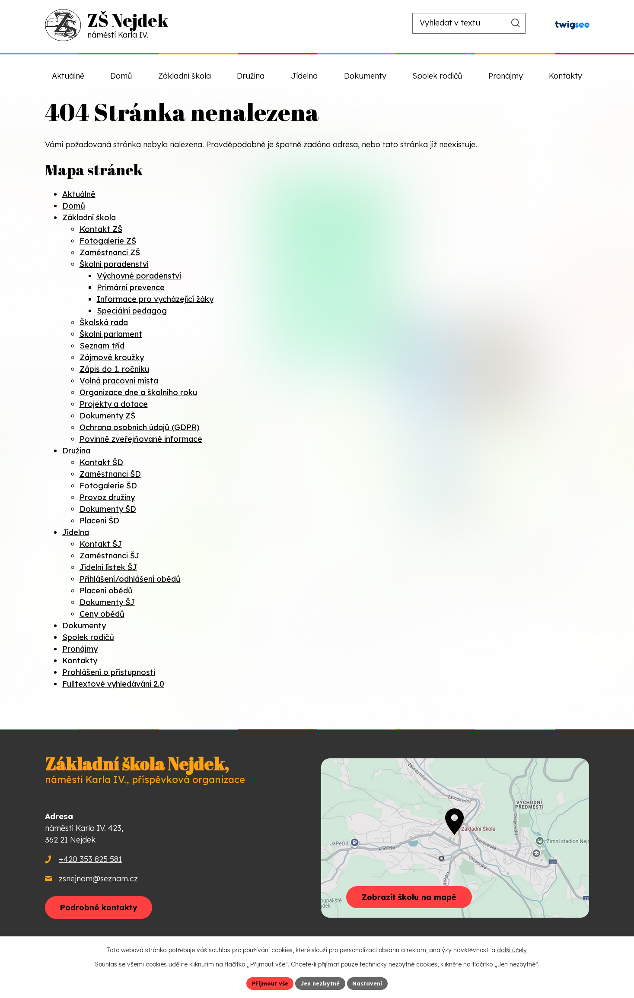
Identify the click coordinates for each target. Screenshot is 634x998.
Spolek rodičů (88, 637)
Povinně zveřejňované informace (141, 439)
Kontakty (79, 660)
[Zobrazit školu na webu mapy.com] (455, 838)
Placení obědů (106, 591)
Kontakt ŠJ (101, 544)
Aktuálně (79, 194)
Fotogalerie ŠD (108, 486)
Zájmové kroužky (112, 357)
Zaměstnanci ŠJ (110, 556)
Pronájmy (80, 649)
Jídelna (75, 532)
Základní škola (89, 217)
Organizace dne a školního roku (138, 392)
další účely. (512, 949)
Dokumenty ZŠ (107, 416)
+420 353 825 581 (90, 859)
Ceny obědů (102, 614)
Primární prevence (131, 287)
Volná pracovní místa (119, 381)
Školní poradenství (114, 264)
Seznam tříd (102, 346)
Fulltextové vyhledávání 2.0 (113, 684)
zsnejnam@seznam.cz (98, 879)
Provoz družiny (107, 497)
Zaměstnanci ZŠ (110, 252)
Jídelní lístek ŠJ (108, 567)
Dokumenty (84, 625)
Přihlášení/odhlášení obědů (130, 579)
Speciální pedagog (132, 311)
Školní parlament (111, 334)
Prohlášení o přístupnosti (108, 672)
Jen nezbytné (320, 982)
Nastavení (372, 982)
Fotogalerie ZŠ (108, 241)
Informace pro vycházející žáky (155, 299)
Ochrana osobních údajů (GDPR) (140, 427)
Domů (73, 206)
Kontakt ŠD (101, 462)
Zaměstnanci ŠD (110, 474)
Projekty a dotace (114, 404)
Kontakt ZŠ (101, 229)
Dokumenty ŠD (108, 509)
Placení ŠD (99, 521)
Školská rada (104, 322)
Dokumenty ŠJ (107, 602)
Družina (76, 451)
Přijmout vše (265, 982)
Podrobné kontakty (109, 909)
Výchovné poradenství (139, 276)
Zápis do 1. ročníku (114, 369)
